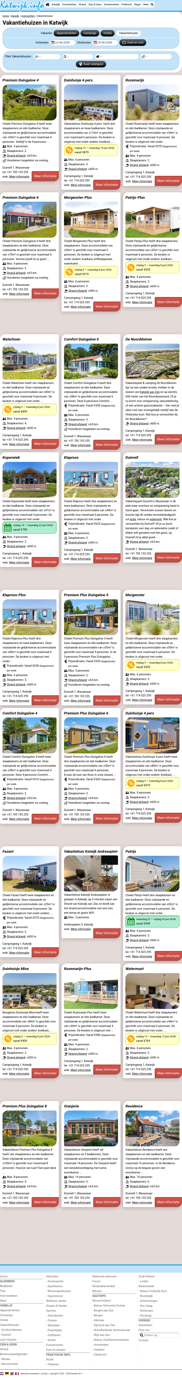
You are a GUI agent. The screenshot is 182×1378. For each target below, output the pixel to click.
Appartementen (66, 33)
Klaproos (71, 457)
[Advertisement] (91, 323)
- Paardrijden (54, 1330)
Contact (143, 1340)
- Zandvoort (99, 1354)
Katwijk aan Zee (150, 392)
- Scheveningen (148, 1301)
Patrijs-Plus (135, 197)
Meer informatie (19, 176)
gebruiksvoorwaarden (30, 1374)
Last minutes (8, 1339)
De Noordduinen (138, 339)
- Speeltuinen (54, 1286)
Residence (134, 1106)
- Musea (5, 1359)
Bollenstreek (146, 1286)
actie (133, 519)
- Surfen (51, 1340)
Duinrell (131, 457)
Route (49, 1359)
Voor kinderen (8, 1296)
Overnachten (69, 4)
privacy (44, 1374)
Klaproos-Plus (14, 595)
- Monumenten (9, 1364)
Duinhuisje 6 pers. (79, 80)
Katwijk (56, 4)
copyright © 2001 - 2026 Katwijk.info (65, 1374)
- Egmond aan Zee (103, 1325)
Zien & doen (95, 4)
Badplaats (6, 1286)
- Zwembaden (54, 1315)
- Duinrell (5, 1334)
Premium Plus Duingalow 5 (86, 595)
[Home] (47, 4)
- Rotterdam (146, 1310)
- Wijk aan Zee (101, 1335)
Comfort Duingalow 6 (81, 339)
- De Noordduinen (11, 1330)
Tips (2, 1291)
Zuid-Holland (147, 1276)
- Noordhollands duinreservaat (111, 1330)
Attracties (52, 1276)
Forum (96, 1281)
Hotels (107, 33)
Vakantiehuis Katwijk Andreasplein (91, 851)
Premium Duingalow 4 (21, 80)
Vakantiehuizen (128, 33)
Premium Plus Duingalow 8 (25, 1106)
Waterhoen (11, 339)
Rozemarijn (134, 80)
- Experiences (54, 1296)
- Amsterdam (100, 1344)
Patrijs (130, 851)
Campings (89, 33)
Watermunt (134, 968)
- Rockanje (145, 1315)
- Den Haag (145, 1306)
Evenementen (111, 4)
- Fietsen (51, 1320)
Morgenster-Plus (78, 197)
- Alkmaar (98, 1320)
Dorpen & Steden (56, 1306)
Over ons (144, 1330)
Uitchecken (84, 42)
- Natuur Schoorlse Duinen (108, 1305)
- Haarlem (98, 1349)
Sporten (51, 1310)
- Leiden (143, 1281)
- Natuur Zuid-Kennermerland (110, 1340)
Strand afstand (16, 155)
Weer (146, 4)
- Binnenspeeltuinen (58, 1291)
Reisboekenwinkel (103, 1286)
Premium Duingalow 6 (21, 197)
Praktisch (127, 4)
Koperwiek (11, 457)
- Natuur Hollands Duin (153, 1291)
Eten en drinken (55, 1350)
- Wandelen (53, 1325)
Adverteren (145, 1325)
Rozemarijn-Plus (77, 968)
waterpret (156, 519)
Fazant (8, 851)
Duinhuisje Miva (16, 968)
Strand (82, 4)
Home (4, 1276)
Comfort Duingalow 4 (20, 713)
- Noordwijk (146, 1296)
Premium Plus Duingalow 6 (86, 713)
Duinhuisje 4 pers (139, 713)
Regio (137, 4)
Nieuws (97, 1291)
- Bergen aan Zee (102, 1310)
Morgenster (135, 595)
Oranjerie (71, 1106)
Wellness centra (56, 1301)
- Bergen (97, 1315)
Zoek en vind (132, 42)
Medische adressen (104, 1276)
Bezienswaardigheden (13, 1354)
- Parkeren (52, 1364)
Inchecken (42, 42)
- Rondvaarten (55, 1281)
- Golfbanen (53, 1335)
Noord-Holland (101, 1300)
